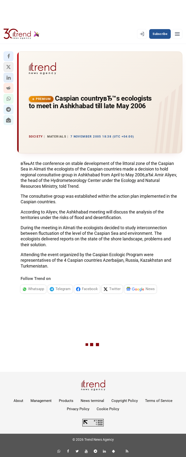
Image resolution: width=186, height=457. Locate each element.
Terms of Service (158, 401)
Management (41, 401)
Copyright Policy (124, 401)
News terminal (92, 401)
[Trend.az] (21, 34)
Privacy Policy (78, 409)
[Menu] (177, 34)
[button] (8, 56)
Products (66, 401)
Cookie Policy (108, 409)
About (18, 401)
